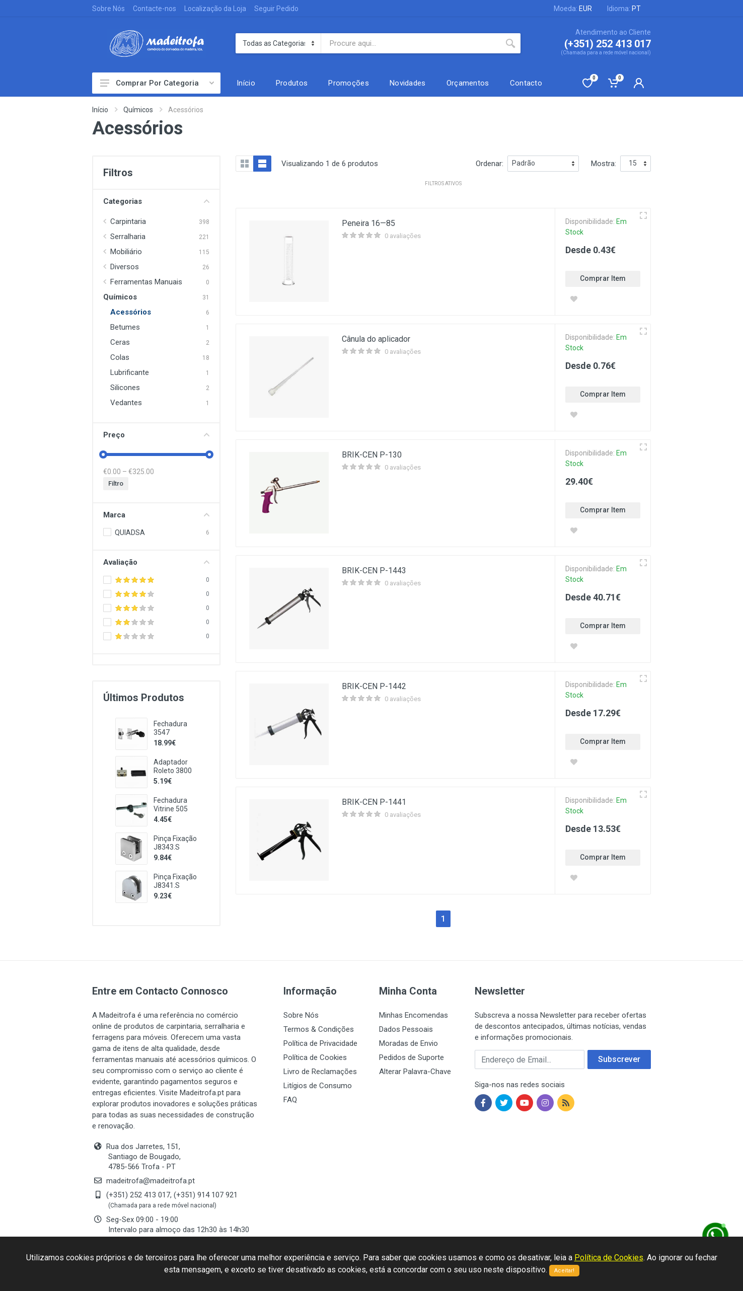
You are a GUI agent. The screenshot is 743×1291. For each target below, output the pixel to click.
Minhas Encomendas (413, 1015)
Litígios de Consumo (317, 1085)
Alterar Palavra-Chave (415, 1071)
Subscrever (619, 1059)
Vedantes (126, 402)
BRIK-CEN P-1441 (374, 802)
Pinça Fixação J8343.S (175, 842)
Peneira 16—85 (368, 223)
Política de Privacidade (320, 1043)
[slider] (103, 454)
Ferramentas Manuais (146, 281)
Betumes (125, 327)
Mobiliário (126, 251)
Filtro (115, 483)
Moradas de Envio (408, 1043)
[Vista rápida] (643, 215)
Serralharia (127, 236)
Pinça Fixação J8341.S (175, 881)
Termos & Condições (318, 1029)
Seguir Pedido (276, 8)
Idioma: (624, 9)
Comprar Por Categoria (157, 83)
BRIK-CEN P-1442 (374, 686)
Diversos (124, 266)
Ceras (120, 342)
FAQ (290, 1099)
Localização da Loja (215, 8)
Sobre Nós (108, 8)
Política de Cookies (315, 1057)
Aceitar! (564, 1270)
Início (100, 110)
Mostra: (603, 163)
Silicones (125, 387)
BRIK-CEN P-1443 (374, 570)
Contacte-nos (154, 8)
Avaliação (156, 562)
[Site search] (410, 43)
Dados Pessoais (406, 1029)
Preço (156, 434)
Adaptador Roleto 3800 (173, 766)
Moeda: (573, 9)
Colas (119, 357)
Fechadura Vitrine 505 (171, 804)
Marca (156, 514)
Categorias (156, 201)
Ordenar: (489, 163)
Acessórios (130, 312)
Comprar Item (603, 278)
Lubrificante (129, 372)
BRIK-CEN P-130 (372, 455)
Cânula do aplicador (376, 339)
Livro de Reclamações (320, 1071)
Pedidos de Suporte (411, 1057)
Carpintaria (128, 221)
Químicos (138, 110)
